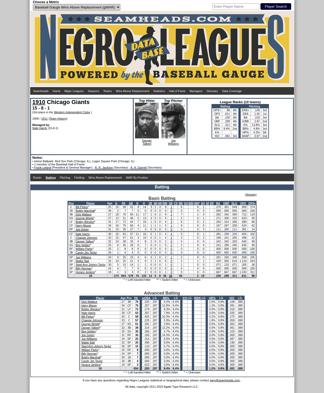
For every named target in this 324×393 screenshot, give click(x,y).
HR (160, 203)
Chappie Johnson (86, 237)
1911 (44, 118)
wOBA (146, 298)
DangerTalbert (147, 142)
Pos (71, 203)
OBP (226, 203)
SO (186, 203)
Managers (196, 91)
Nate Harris (39, 128)
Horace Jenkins (85, 272)
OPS (243, 203)
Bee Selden (83, 245)
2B (150, 203)
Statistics (159, 91)
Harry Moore (83, 225)
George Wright (85, 218)
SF (207, 203)
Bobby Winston (85, 221)
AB (131, 203)
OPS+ (252, 203)
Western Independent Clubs (72, 112)
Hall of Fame (177, 91)
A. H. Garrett (138, 167)
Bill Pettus (82, 207)
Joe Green (82, 229)
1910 (38, 102)
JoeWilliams (173, 142)
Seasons (93, 91)
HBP (197, 203)
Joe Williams (83, 257)
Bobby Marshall (85, 210)
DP (212, 203)
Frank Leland (42, 167)
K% (185, 298)
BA (218, 203)
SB (171, 203)
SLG (234, 203)
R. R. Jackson (104, 167)
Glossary (212, 91)
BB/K (197, 298)
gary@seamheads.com (225, 380)
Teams (107, 91)
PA (123, 203)
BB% (166, 298)
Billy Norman (84, 268)
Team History (58, 118)
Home (56, 91)
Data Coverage (232, 91)
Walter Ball (82, 261)
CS (176, 203)
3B (155, 203)
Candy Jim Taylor (86, 252)
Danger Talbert (85, 241)
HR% (212, 298)
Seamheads (41, 91)
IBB (190, 203)
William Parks (84, 248)
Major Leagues (74, 91)
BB (181, 203)
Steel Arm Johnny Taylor (91, 264)
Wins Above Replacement (132, 91)
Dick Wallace (84, 214)
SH (203, 203)
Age (109, 203)
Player (90, 203)
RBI (165, 203)
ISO (232, 298)
